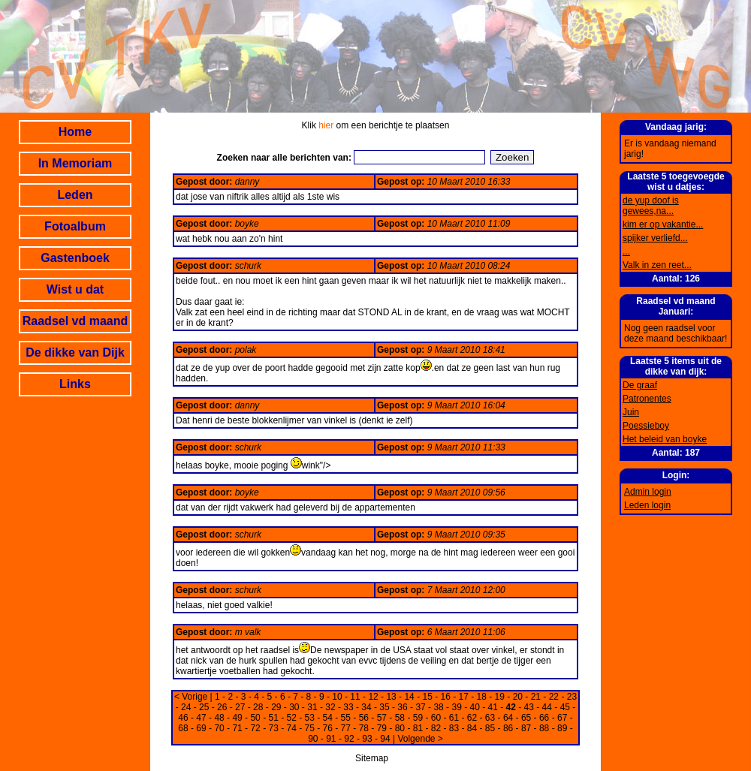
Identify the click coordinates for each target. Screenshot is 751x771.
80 (400, 728)
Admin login (647, 491)
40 (474, 707)
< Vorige (190, 696)
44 (547, 707)
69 (201, 728)
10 (337, 696)
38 (438, 707)
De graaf (640, 385)
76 (328, 728)
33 (348, 707)
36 (402, 707)
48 (219, 717)
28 (258, 707)
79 (382, 728)
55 (346, 717)
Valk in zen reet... (657, 265)
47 (201, 717)
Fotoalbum (75, 226)
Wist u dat (75, 289)
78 (364, 728)
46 (183, 717)
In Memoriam (75, 163)
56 (364, 717)
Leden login (647, 505)
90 (313, 738)
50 (255, 717)
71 (237, 728)
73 (273, 728)
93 (367, 738)
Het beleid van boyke (665, 439)
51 (273, 717)
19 (500, 696)
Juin (631, 412)
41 (493, 707)
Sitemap (371, 758)
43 (529, 707)
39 (456, 707)
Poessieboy (646, 425)
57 (382, 717)
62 (472, 717)
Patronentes (647, 398)
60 (436, 717)
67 (562, 717)
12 (373, 696)
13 (391, 696)
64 (508, 717)
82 (436, 728)
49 (237, 717)
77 (346, 728)
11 (355, 696)
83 (454, 728)
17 (464, 696)
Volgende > (419, 738)
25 (204, 707)
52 (292, 717)
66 (544, 717)
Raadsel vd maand (75, 321)
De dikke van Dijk (75, 352)
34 (366, 707)
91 (331, 738)
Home (75, 131)
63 (490, 717)
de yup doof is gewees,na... (651, 205)
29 (276, 707)
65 (526, 717)
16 (446, 696)
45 (565, 707)
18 (482, 696)
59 (418, 717)
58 (400, 717)
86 (508, 728)
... (626, 251)
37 (420, 707)
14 (409, 696)
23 (572, 696)
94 (385, 738)
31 (312, 707)
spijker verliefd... (655, 238)
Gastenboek (75, 257)
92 (349, 738)
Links (75, 384)
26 (222, 707)
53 (310, 717)
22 (554, 696)
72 (255, 728)
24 (186, 707)
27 (240, 707)
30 (294, 707)
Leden (74, 194)
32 (330, 707)
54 (328, 717)
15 (427, 696)
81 (418, 728)
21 (536, 696)
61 (454, 717)
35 (384, 707)
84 (472, 728)
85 (490, 728)
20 (518, 696)
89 (562, 728)
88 (544, 728)
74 (292, 728)
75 (310, 728)
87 (526, 728)
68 (183, 728)
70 (219, 728)
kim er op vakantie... (663, 224)
